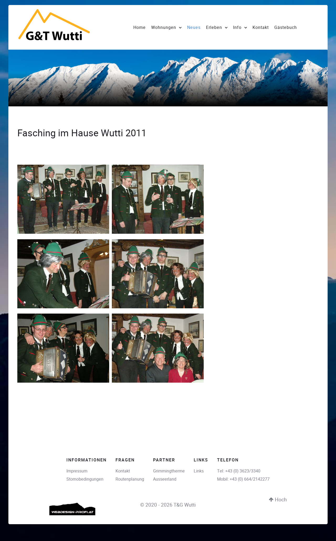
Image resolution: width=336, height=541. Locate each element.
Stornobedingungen (84, 479)
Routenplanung (130, 479)
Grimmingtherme (169, 471)
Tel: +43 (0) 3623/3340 (238, 471)
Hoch (278, 499)
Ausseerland (164, 479)
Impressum (76, 471)
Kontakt (123, 471)
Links (199, 471)
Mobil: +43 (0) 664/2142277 (243, 479)
